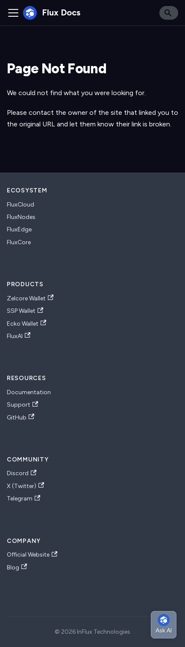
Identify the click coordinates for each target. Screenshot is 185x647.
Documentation (29, 392)
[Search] (168, 13)
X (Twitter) (25, 486)
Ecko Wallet (26, 323)
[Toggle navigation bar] (13, 12)
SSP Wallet (25, 311)
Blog (17, 567)
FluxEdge (19, 229)
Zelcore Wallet (30, 298)
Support (22, 405)
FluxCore (19, 242)
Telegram (23, 499)
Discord (21, 473)
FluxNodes (21, 217)
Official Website (32, 555)
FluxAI (18, 336)
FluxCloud (20, 204)
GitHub (20, 417)
